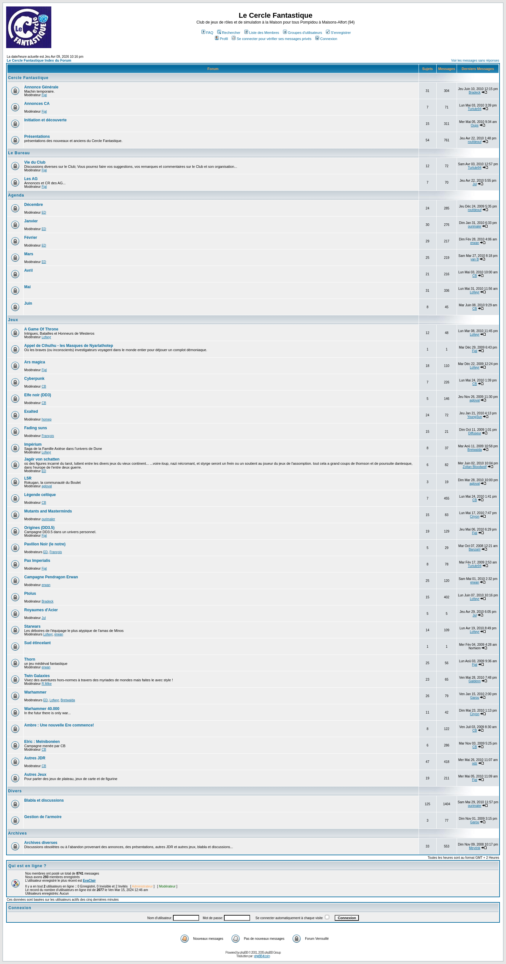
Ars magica (34, 362)
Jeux (13, 320)
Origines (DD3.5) (39, 527)
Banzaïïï (475, 549)
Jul (474, 184)
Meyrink (474, 848)
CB (474, 276)
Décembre (33, 204)
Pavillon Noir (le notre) (45, 544)
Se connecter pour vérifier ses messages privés (271, 39)
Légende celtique (40, 494)
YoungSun (474, 417)
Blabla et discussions (44, 800)
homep (47, 419)
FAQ (207, 33)
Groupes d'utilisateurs (302, 33)
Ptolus (30, 593)
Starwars (32, 626)
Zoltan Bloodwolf (475, 467)
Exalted (31, 411)
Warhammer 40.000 (41, 708)
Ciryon (474, 516)
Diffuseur (474, 433)
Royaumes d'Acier (41, 610)
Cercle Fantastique (28, 78)
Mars (28, 254)
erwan (474, 243)
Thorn (29, 659)
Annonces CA (37, 103)
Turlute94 (474, 109)
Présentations (37, 136)
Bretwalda (475, 450)
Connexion (326, 39)
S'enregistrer (338, 33)
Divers (15, 791)
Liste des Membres (261, 33)
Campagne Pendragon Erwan (51, 577)
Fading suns (35, 428)
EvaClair (89, 880)
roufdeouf (474, 142)
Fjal (44, 95)
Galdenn (475, 681)
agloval (475, 400)
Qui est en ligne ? (27, 866)
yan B (475, 259)
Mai (27, 287)
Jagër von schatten (41, 459)
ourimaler (474, 226)
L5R (28, 478)
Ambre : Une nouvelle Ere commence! (59, 725)
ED (44, 212)
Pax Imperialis (37, 560)
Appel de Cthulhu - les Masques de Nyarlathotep (68, 345)
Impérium (33, 444)
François (48, 436)
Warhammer (35, 692)
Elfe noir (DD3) (37, 395)
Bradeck (475, 92)
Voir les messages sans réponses (475, 60)
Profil (221, 39)
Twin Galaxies (37, 676)
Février (30, 237)
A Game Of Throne (41, 329)
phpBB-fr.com (262, 956)
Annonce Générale (41, 87)
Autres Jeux (35, 774)
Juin (28, 303)
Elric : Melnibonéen (42, 741)
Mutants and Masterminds (48, 511)
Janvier (31, 221)
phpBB (244, 952)
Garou (474, 697)
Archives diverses (40, 842)
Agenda (16, 195)
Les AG (31, 179)
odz (474, 763)
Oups (475, 125)
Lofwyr (474, 292)
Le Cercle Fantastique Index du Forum (39, 60)
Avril (28, 270)
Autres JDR (34, 758)
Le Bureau (19, 153)
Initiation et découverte (45, 120)
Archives (17, 833)
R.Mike (47, 683)
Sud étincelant (37, 643)
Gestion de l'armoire (43, 817)
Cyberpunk (34, 378)
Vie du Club (35, 162)
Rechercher (228, 33)
